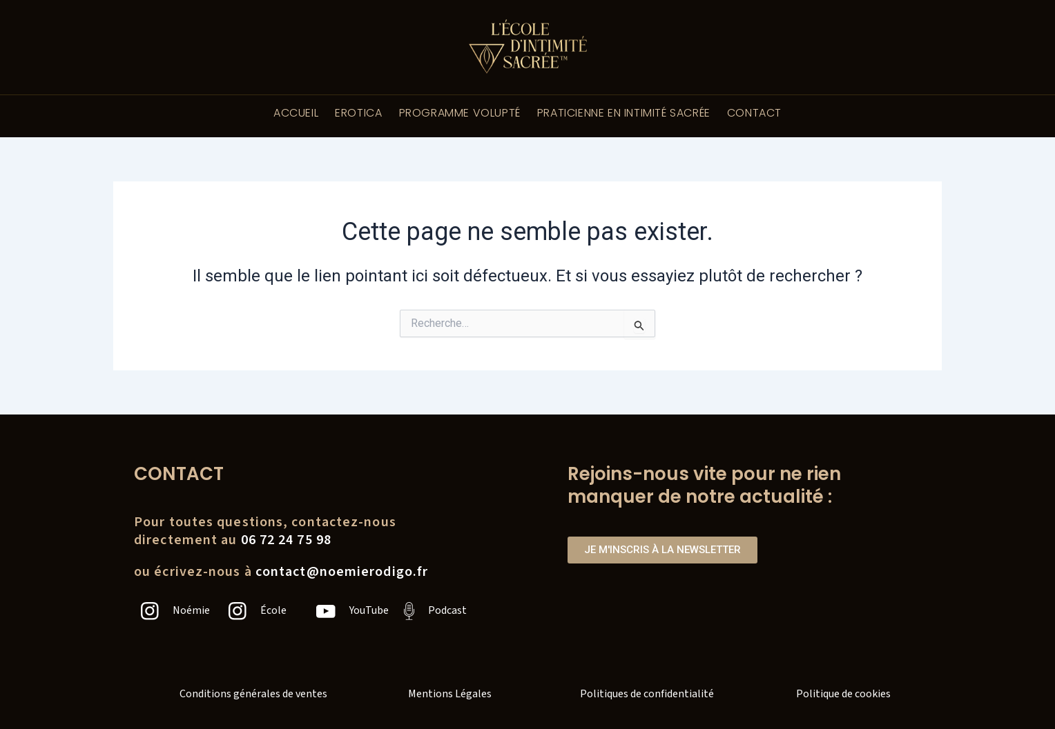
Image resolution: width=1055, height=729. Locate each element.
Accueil (295, 113)
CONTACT (754, 113)
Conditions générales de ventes (253, 693)
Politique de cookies (843, 693)
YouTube (369, 610)
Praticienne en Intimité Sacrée (623, 113)
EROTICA (358, 113)
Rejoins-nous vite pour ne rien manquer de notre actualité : (704, 485)
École (273, 610)
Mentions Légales (450, 693)
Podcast (447, 610)
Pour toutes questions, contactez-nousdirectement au (265, 531)
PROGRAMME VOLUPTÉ (460, 113)
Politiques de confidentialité (647, 693)
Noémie (191, 610)
